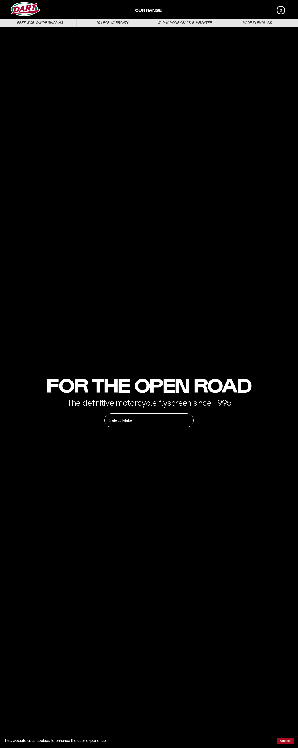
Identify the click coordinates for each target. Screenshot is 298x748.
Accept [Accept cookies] (285, 740)
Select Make (149, 420)
